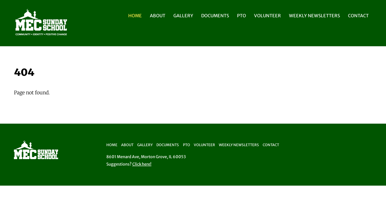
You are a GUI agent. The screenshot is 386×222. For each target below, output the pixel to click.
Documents (215, 15)
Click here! (141, 164)
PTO (241, 15)
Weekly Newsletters (314, 15)
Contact (358, 15)
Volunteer (267, 15)
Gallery (183, 15)
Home (135, 15)
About (157, 15)
